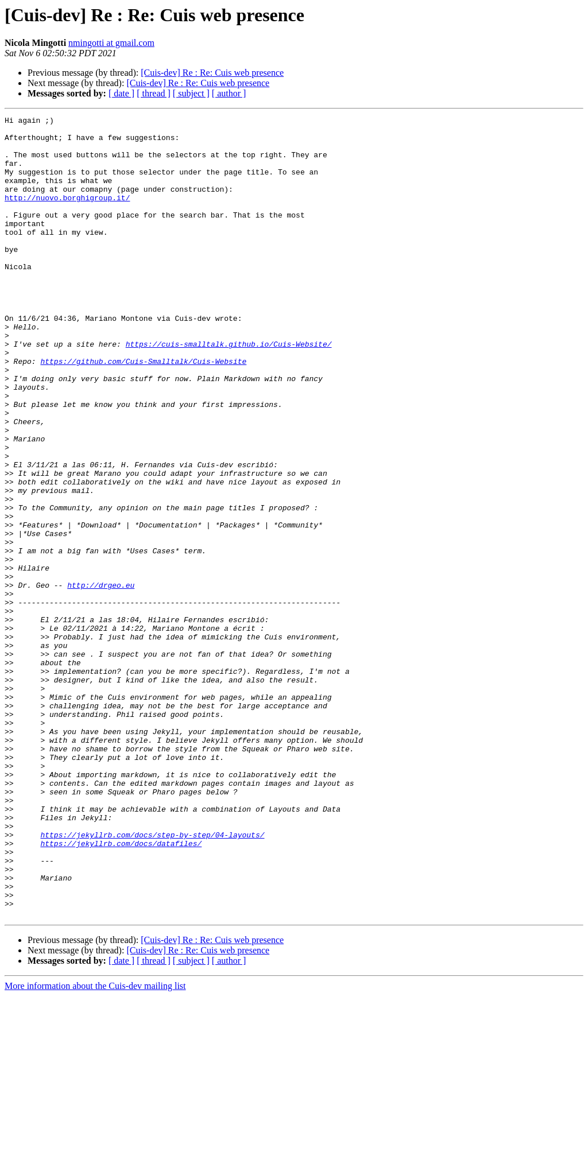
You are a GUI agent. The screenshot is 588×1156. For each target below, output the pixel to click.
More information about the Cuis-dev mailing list (95, 1146)
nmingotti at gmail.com (111, 43)
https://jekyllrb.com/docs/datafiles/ (121, 989)
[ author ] (229, 93)
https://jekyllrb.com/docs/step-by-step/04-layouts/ (152, 979)
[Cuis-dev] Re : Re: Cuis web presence (212, 72)
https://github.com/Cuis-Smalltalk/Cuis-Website (143, 411)
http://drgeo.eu (100, 679)
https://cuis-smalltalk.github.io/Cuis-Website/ (229, 390)
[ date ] (121, 93)
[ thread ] (154, 93)
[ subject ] (191, 93)
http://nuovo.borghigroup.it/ (67, 215)
